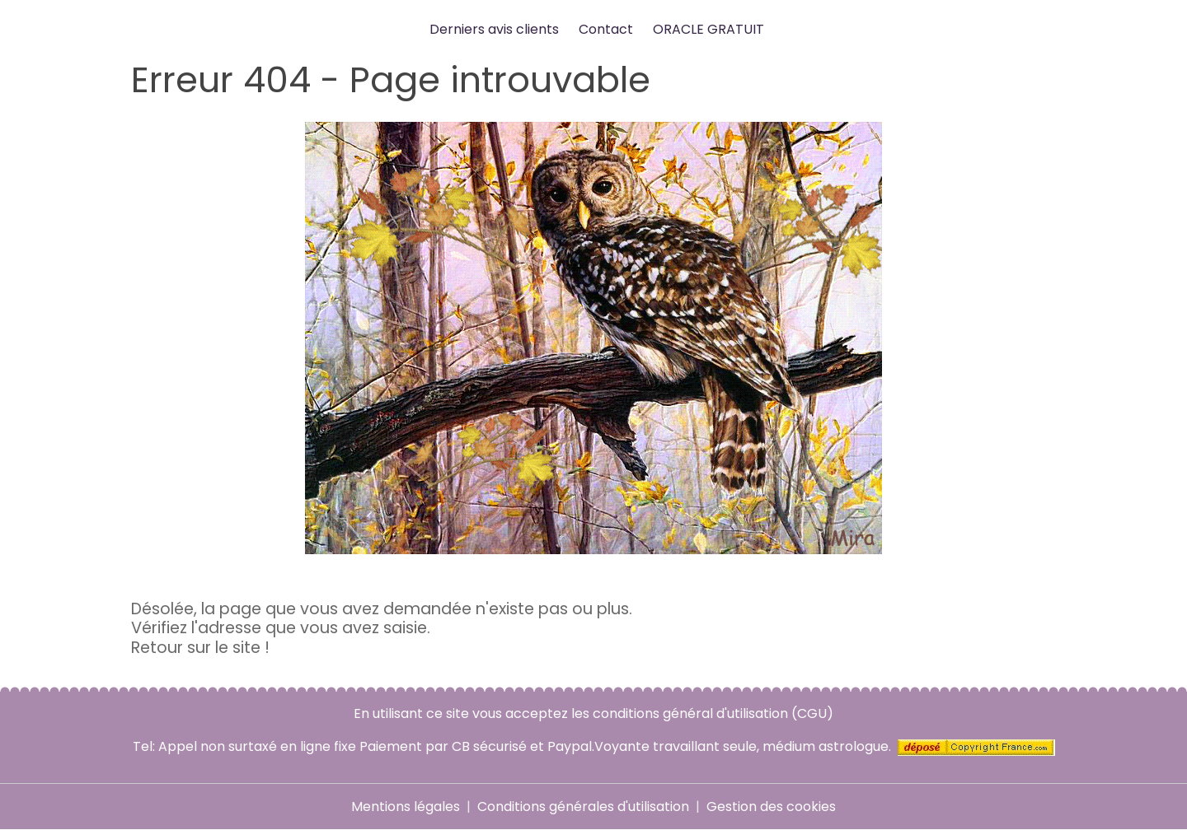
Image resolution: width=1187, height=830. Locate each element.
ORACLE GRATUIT (708, 29)
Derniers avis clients (494, 29)
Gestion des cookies (771, 806)
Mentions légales (405, 806)
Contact (606, 29)
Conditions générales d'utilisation (583, 806)
